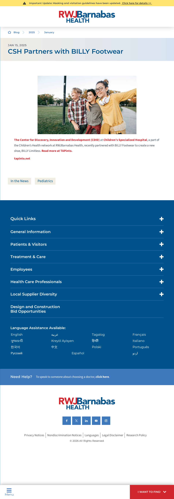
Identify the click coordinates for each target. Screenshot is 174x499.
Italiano (139, 341)
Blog (16, 32)
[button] (152, 492)
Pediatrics (45, 181)
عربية (54, 334)
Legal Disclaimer (112, 435)
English (17, 334)
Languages (92, 435)
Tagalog (98, 334)
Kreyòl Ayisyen (62, 341)
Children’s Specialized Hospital (125, 140)
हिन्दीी (95, 341)
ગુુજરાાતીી (17, 341)
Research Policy (136, 435)
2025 (32, 32)
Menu (9, 492)
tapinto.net (22, 158)
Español (78, 353)
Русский (16, 353)
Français (139, 334)
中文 (54, 347)
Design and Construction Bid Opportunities (35, 309)
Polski (96, 347)
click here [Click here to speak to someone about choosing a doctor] (102, 377)
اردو (135, 353)
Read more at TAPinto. (57, 151)
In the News (19, 181)
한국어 (15, 347)
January (49, 32)
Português (141, 347)
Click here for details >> (136, 3)
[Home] (87, 16)
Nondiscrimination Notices (64, 435)
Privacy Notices (34, 435)
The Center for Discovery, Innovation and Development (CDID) (57, 140)
